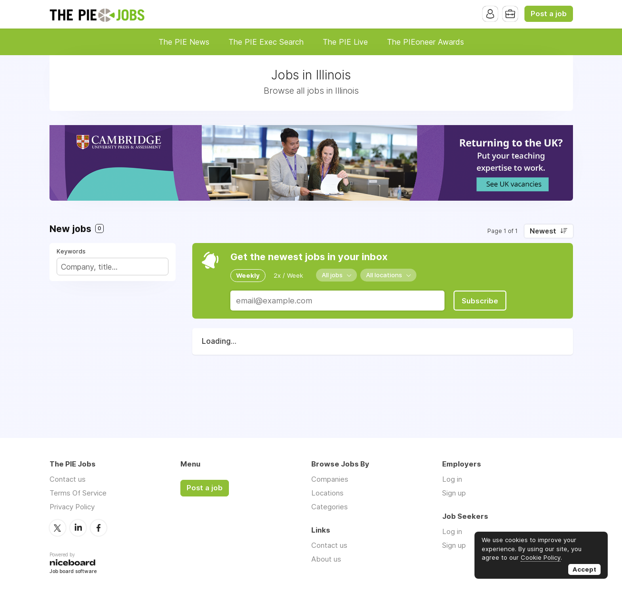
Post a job (549, 14)
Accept (584, 569)
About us (326, 559)
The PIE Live (345, 42)
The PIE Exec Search (266, 42)
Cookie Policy (541, 557)
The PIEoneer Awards (425, 42)
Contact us (67, 479)
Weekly (248, 275)
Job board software (73, 571)
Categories (329, 506)
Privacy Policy (72, 506)
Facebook (98, 528)
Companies (329, 479)
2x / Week (288, 275)
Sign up (454, 492)
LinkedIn (78, 528)
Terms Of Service (78, 492)
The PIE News (183, 42)
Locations (327, 492)
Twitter (57, 528)
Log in (452, 479)
